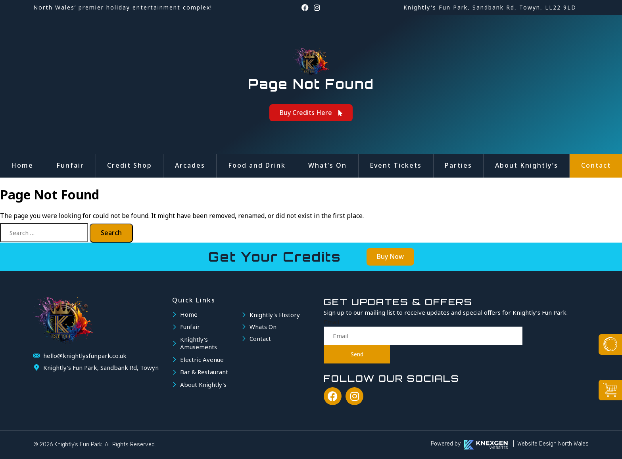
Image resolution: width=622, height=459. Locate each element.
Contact (596, 165)
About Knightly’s (526, 165)
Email (331, 322)
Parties (458, 165)
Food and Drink (257, 165)
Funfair (70, 165)
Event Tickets (396, 165)
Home (22, 165)
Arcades (190, 165)
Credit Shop (129, 165)
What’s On (327, 165)
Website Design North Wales (553, 443)
